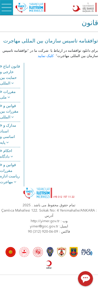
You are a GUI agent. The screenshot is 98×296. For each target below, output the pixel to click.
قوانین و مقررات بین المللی (9, 111)
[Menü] (6, 7)
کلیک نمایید (46, 56)
